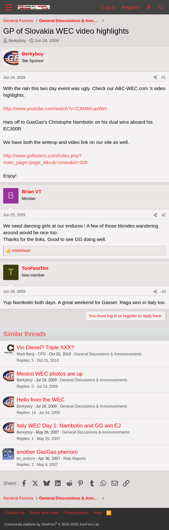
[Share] (155, 77)
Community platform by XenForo (52, 524)
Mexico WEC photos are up (50, 374)
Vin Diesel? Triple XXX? (45, 347)
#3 (164, 291)
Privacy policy (75, 512)
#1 (164, 77)
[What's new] (148, 7)
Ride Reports (74, 458)
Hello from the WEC (41, 400)
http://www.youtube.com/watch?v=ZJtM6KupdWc (55, 108)
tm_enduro (26, 458)
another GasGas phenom (47, 452)
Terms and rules (43, 512)
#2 (164, 215)
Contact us (14, 512)
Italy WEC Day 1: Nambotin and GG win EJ (69, 426)
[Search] (161, 7)
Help (97, 512)
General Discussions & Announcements (108, 354)
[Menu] (8, 7)
